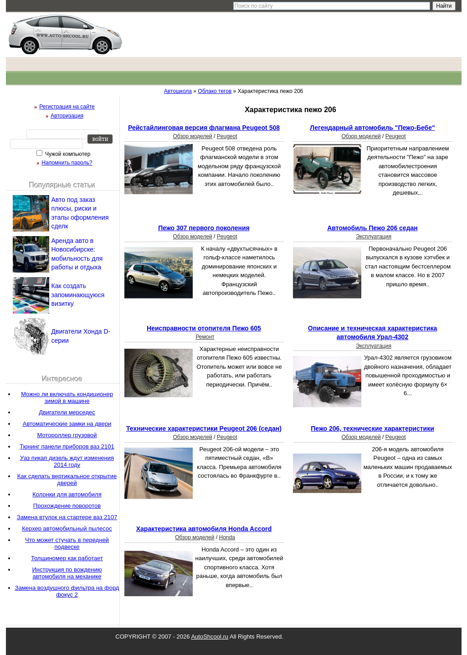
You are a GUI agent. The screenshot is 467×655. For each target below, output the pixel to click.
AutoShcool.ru (209, 636)
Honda (227, 537)
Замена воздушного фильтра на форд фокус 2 (67, 591)
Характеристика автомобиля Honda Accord (204, 528)
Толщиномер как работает (67, 558)
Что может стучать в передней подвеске (67, 543)
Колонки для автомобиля (66, 494)
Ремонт (204, 337)
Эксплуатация (373, 236)
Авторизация (67, 116)
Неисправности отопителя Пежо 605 (204, 328)
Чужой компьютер (67, 154)
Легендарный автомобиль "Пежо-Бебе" (372, 127)
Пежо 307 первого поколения (204, 228)
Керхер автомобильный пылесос (67, 528)
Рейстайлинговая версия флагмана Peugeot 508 (204, 127)
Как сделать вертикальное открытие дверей (67, 479)
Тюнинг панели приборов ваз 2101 (67, 446)
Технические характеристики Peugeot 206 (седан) (204, 428)
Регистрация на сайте (67, 106)
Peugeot (227, 136)
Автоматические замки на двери (67, 423)
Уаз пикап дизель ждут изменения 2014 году (67, 461)
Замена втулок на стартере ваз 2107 (67, 517)
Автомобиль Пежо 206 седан (372, 228)
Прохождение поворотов (67, 505)
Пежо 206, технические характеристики (372, 428)
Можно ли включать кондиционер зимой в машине (67, 397)
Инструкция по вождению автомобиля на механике (67, 573)
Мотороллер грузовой (67, 435)
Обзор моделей (192, 136)
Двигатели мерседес (67, 412)
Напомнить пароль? (66, 163)
